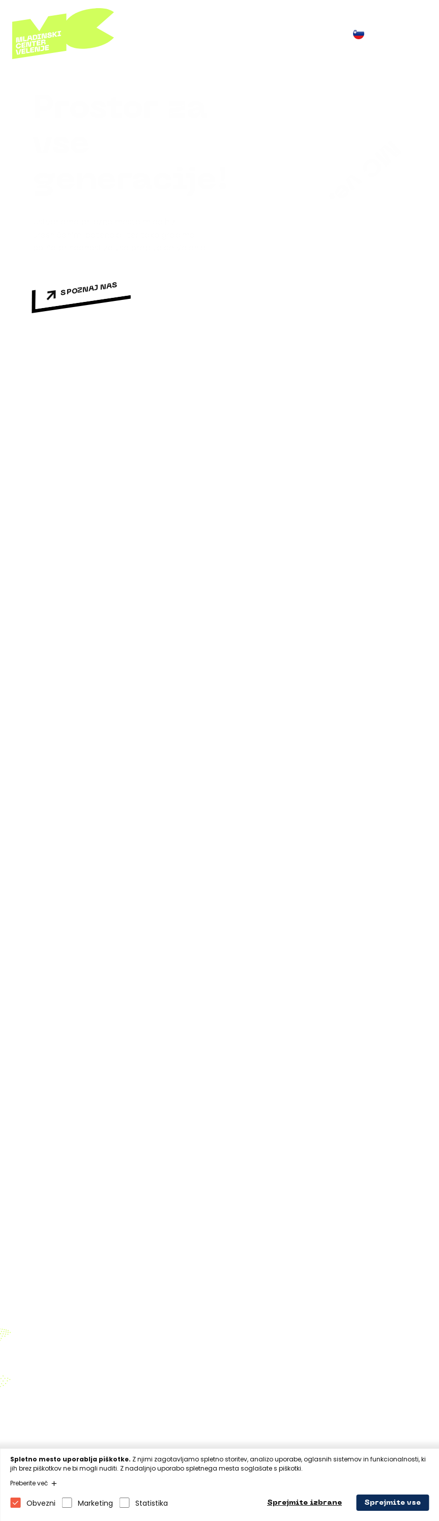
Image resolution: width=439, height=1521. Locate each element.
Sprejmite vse (392, 1503)
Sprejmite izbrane (304, 1503)
